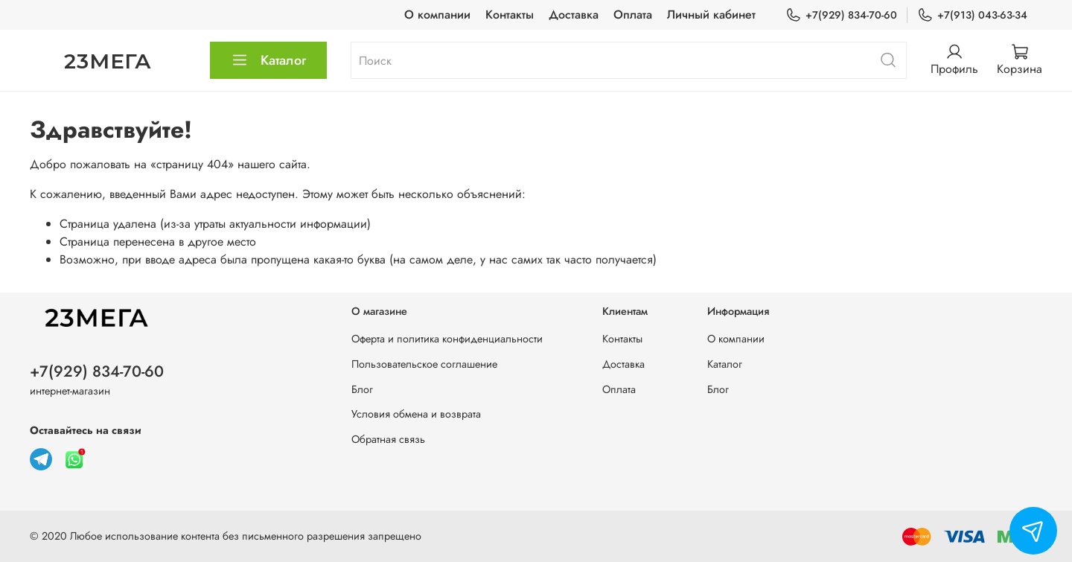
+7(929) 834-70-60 (841, 15)
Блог (362, 389)
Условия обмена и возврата (416, 413)
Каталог (268, 60)
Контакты (509, 14)
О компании (437, 14)
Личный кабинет (711, 14)
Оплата (632, 14)
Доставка (574, 14)
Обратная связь (388, 439)
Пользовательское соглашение (424, 364)
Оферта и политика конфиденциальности (447, 338)
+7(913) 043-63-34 (972, 15)
